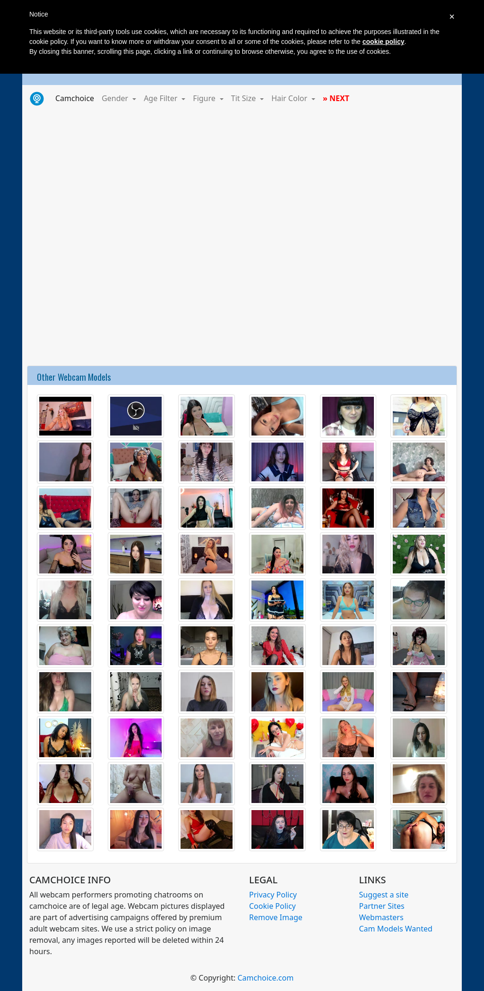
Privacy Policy (273, 894)
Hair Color (290, 98)
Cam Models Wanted (395, 928)
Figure (205, 98)
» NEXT (336, 98)
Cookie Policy (272, 906)
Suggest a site (384, 894)
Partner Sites (382, 906)
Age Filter (161, 98)
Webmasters (381, 917)
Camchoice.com (265, 978)
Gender (116, 98)
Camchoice (76, 97)
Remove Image (275, 917)
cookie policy (384, 41)
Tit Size (244, 98)
